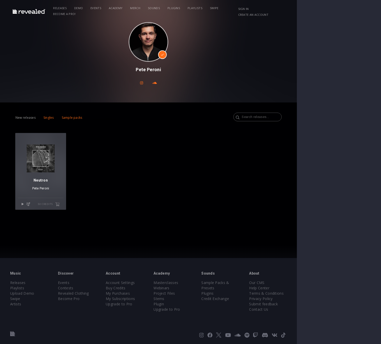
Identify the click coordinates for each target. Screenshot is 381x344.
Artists (41, 304)
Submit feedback (316, 304)
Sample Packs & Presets (270, 282)
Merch (161, 8)
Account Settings (156, 282)
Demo (104, 8)
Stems (201, 298)
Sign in (299, 9)
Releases (86, 8)
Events (121, 8)
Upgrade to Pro (155, 304)
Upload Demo (48, 293)
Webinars (204, 288)
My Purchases (154, 293)
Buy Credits (152, 288)
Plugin (201, 304)
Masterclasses (208, 282)
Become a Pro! (263, 8)
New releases (46, 117)
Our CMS (310, 282)
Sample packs (92, 117)
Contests (96, 288)
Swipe (240, 8)
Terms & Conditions (319, 293)
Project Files (206, 293)
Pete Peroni (65, 197)
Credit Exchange (263, 293)
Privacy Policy (314, 298)
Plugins (199, 8)
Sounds (180, 8)
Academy (141, 8)
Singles (69, 117)
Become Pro (100, 298)
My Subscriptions (157, 298)
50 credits (78, 213)
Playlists (221, 8)
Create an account (328, 9)
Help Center (312, 288)
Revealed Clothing (104, 293)
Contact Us (312, 309)
